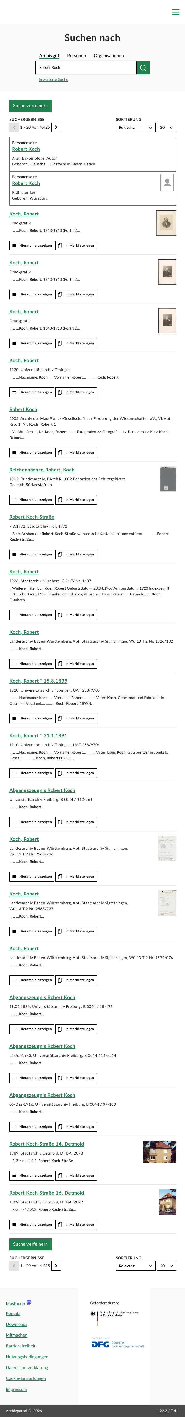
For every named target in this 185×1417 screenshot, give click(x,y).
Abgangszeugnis (42, 790)
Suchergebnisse (27, 120)
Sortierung (129, 120)
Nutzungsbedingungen (27, 1357)
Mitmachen (16, 1335)
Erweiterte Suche (53, 80)
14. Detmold (46, 1144)
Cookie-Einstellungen (26, 1379)
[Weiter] (56, 127)
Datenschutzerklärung (27, 1368)
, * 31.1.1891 (38, 735)
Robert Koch (26, 149)
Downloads (16, 1324)
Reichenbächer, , (41, 470)
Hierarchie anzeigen (35, 245)
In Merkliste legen (79, 245)
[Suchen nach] (143, 67)
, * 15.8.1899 (38, 681)
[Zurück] (14, 127)
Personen (76, 56)
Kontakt (13, 1314)
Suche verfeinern (30, 106)
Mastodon (15, 1304)
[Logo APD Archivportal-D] (35, 12)
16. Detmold (46, 1193)
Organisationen (109, 56)
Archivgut (49, 56)
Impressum (16, 1389)
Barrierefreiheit (20, 1346)
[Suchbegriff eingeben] (86, 67)
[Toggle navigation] (175, 12)
